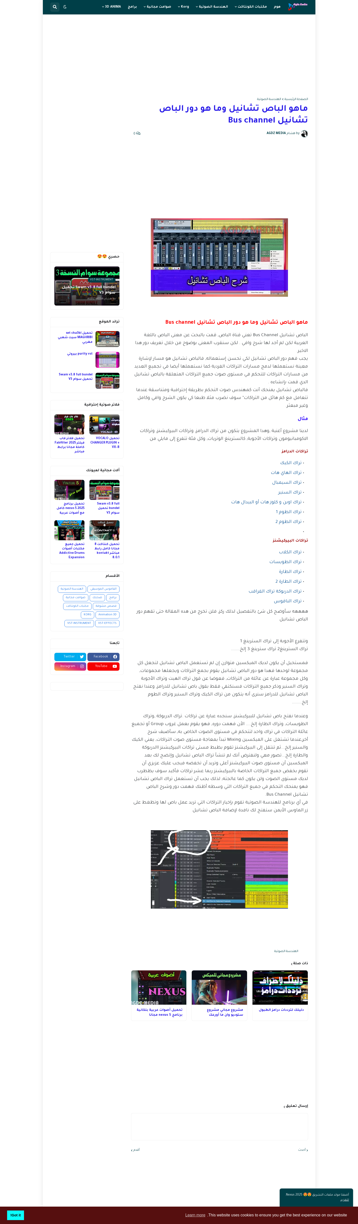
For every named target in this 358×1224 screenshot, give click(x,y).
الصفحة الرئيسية (296, 99)
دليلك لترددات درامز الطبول (281, 1010)
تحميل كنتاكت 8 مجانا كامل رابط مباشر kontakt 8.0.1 (107, 551)
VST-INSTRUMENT (79, 623)
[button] (65, 7)
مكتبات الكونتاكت (77, 606)
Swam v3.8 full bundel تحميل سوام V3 (76, 377)
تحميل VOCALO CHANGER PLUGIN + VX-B (104, 443)
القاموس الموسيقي (103, 589)
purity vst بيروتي (80, 354)
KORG (87, 615)
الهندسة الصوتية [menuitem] (213, 7)
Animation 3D (107, 615)
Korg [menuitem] (185, 7)
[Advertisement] (179, 56)
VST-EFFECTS (107, 623)
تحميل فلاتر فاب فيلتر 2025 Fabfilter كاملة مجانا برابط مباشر (69, 445)
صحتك (97, 597)
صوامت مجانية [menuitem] (159, 7)
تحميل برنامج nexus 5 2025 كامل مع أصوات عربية (70, 508)
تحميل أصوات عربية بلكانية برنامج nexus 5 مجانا (159, 1012)
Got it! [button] (15, 1215)
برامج (113, 597)
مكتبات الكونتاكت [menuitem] (252, 7)
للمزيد (344, 1200)
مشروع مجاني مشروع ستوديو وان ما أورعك (225, 1012)
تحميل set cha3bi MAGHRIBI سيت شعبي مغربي (75, 338)
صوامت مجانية (75, 597)
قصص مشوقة (106, 606)
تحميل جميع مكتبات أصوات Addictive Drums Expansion (71, 551)
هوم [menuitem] (277, 7)
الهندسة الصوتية (269, 99)
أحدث (302, 1150)
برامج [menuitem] (132, 7)
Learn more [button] (195, 1215)
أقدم (136, 1150)
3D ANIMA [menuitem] (113, 7)
